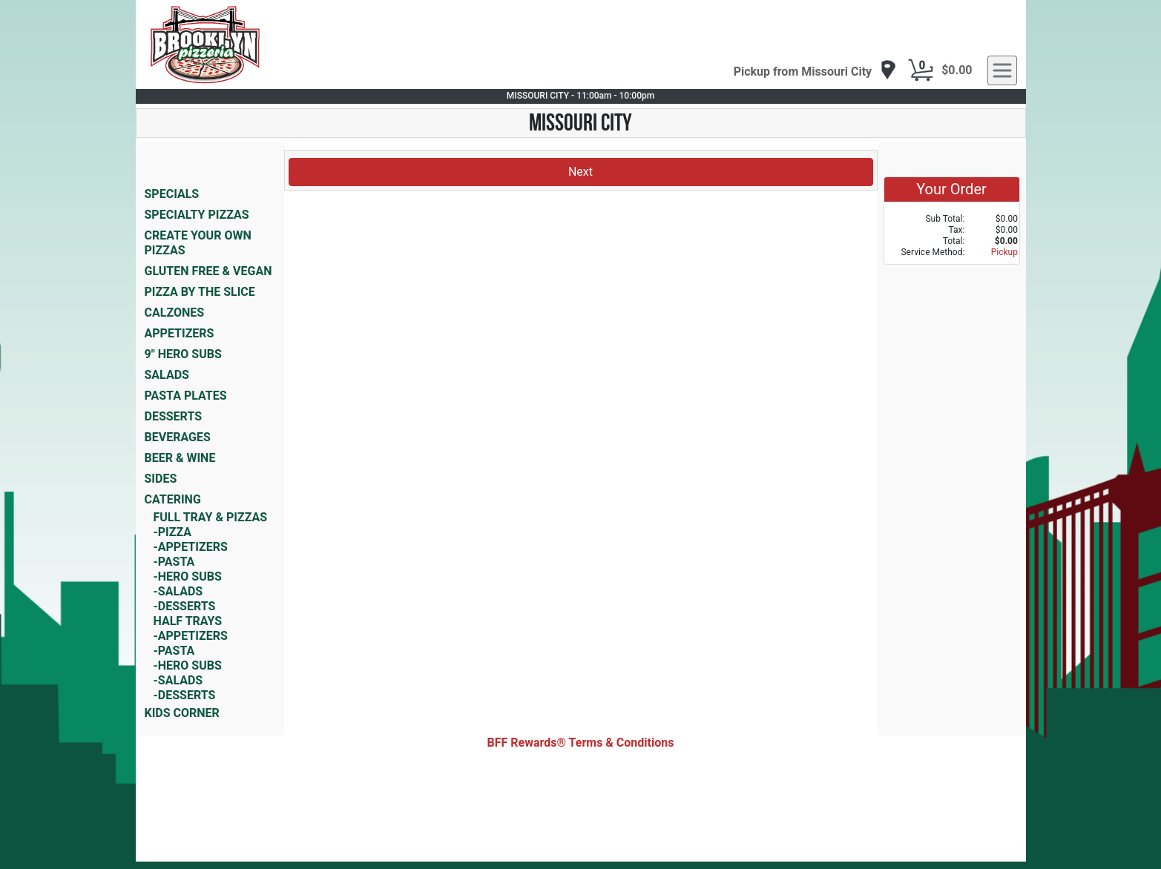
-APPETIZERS (191, 547)
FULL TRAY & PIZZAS (211, 517)
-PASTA (174, 562)
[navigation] (816, 70)
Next (580, 172)
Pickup (1004, 252)
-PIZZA (173, 532)
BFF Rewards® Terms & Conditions (580, 743)
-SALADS (178, 591)
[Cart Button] (920, 70)
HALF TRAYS (188, 621)
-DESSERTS (185, 606)
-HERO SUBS (188, 576)
